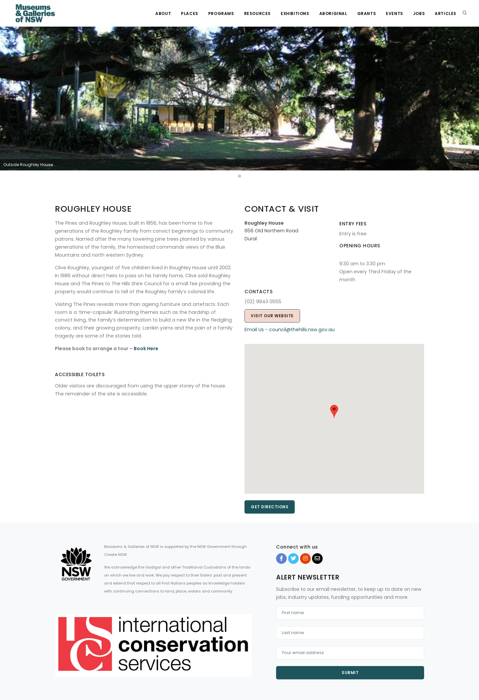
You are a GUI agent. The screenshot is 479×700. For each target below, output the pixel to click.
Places (189, 13)
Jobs (419, 13)
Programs (221, 13)
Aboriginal (333, 13)
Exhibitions (295, 13)
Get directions (269, 507)
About (163, 13)
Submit (350, 672)
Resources (257, 13)
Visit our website (272, 316)
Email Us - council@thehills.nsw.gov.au (289, 329)
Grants (366, 13)
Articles (445, 13)
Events (394, 13)
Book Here (146, 348)
